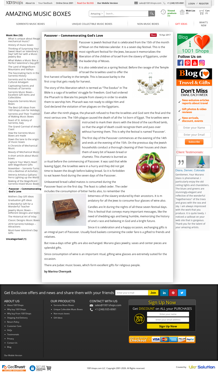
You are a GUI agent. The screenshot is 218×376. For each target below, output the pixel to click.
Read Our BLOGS (85, 3)
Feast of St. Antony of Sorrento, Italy (20, 121)
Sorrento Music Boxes (30, 23)
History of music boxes (20, 44)
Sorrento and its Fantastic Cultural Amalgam (22, 81)
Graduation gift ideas (20, 200)
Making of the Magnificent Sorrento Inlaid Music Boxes (23, 182)
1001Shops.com (14, 2)
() (204, 12)
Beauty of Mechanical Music (24, 152)
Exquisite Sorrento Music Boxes (22, 102)
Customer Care (14, 326)
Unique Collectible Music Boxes (92, 23)
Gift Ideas (181, 23)
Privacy (10, 338)
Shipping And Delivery (17, 317)
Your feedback (45, 3)
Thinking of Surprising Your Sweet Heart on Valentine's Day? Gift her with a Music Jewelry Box (23, 52)
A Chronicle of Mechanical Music (22, 147)
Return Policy (13, 321)
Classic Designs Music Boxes (24, 220)
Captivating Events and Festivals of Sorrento (21, 87)
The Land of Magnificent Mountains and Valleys (21, 68)
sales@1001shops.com (147, 3)
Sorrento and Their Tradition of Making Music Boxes (24, 115)
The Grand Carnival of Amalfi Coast (24, 128)
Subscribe (194, 141)
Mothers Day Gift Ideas (21, 196)
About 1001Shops (15, 305)
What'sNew (203, 24)
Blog (9, 347)
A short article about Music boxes (23, 157)
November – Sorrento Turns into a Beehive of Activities (23, 170)
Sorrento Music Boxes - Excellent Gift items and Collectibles (21, 94)
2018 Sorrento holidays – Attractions (22, 225)
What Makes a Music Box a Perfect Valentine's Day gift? (23, 62)
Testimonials (13, 334)
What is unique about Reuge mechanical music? (24, 40)
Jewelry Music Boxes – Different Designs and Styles (24, 211)
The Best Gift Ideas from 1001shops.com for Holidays (24, 109)
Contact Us (12, 342)
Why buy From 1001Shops (19, 313)
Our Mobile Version (13, 355)
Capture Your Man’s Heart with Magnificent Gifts (22, 163)
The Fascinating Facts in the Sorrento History (23, 74)
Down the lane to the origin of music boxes (23, 141)
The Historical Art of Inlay (22, 216)
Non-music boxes (148, 23)
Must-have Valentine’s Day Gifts (23, 231)
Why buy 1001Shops (16, 309)
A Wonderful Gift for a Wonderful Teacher (20, 205)
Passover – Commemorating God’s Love (25, 190)
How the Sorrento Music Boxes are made (21, 134)
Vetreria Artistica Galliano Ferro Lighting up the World (23, 176)
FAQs (9, 330)
